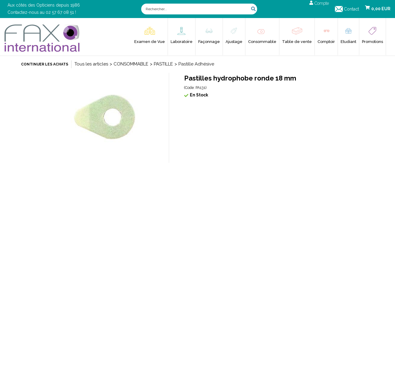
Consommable (262, 41)
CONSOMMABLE (131, 64)
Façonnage (209, 41)
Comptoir (326, 41)
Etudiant (348, 41)
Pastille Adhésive (196, 64)
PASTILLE (163, 64)
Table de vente (297, 41)
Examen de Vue (149, 41)
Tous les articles (91, 64)
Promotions (372, 41)
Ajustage (234, 41)
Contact (351, 9)
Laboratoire (182, 41)
